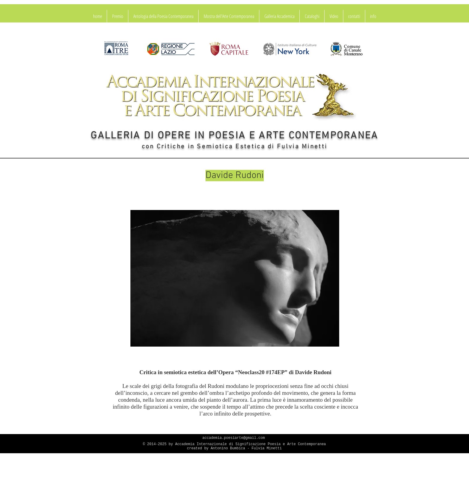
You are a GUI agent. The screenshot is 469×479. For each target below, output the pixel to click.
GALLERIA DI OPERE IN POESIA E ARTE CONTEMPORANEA (234, 136)
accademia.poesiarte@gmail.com (233, 438)
